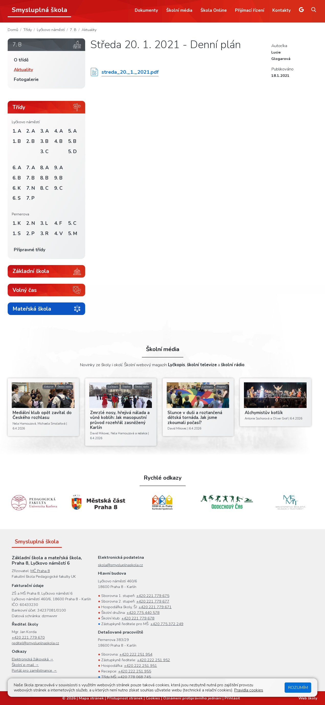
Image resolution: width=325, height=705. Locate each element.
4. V (58, 233)
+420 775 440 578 (143, 612)
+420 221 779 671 (155, 606)
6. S (17, 198)
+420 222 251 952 (153, 659)
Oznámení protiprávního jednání (192, 698)
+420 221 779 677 (152, 601)
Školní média (179, 10)
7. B (73, 29)
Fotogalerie (26, 79)
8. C (44, 188)
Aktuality (89, 29)
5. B (72, 141)
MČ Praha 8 (40, 570)
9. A (58, 167)
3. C (44, 151)
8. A (44, 167)
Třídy (27, 29)
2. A (30, 131)
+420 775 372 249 (166, 623)
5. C (72, 223)
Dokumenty (146, 10)
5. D (72, 151)
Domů (13, 29)
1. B (17, 141)
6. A (17, 167)
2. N (30, 223)
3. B (44, 141)
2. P (30, 233)
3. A (44, 131)
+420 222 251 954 (135, 654)
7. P (30, 198)
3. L (44, 223)
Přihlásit (232, 698)
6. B (17, 178)
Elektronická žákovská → (32, 659)
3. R (44, 233)
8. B (44, 178)
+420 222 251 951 (140, 665)
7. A (30, 167)
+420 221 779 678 (137, 618)
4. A (58, 131)
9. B (58, 178)
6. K (17, 188)
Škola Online (213, 10)
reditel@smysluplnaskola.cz (35, 643)
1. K (17, 223)
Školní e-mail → (25, 664)
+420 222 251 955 (134, 671)
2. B (30, 141)
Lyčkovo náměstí (51, 29)
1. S (17, 233)
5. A (72, 131)
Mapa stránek (91, 698)
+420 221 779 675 (152, 595)
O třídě (21, 60)
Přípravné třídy (29, 250)
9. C (58, 188)
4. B (58, 141)
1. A (17, 131)
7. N (30, 188)
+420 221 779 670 (28, 637)
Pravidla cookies (248, 690)
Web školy (307, 698)
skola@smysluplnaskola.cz (120, 564)
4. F (58, 223)
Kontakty (281, 10)
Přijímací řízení (249, 10)
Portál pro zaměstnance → (34, 670)
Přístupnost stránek (125, 698)
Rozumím (298, 687)
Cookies (153, 698)
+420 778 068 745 (134, 676)
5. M (72, 233)
